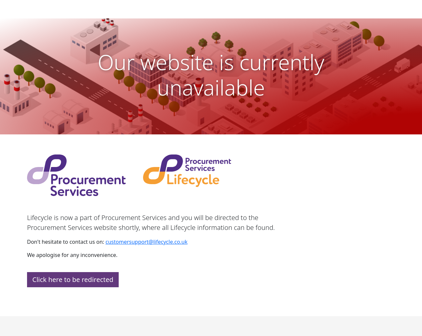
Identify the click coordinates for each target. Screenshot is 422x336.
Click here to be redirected (72, 279)
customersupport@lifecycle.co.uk (147, 241)
